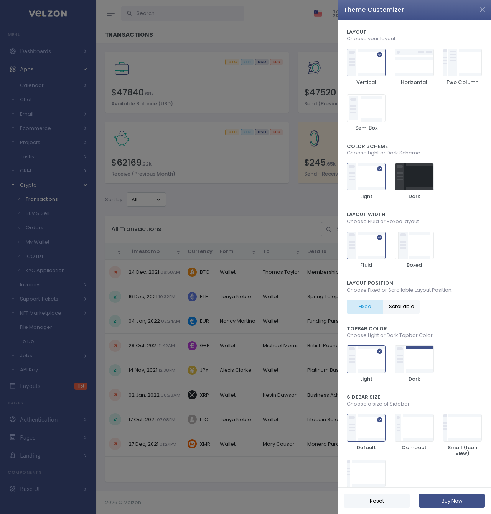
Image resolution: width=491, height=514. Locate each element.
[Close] (482, 9)
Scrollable (401, 306)
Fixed (365, 306)
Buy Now (452, 500)
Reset (377, 500)
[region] (414, 253)
